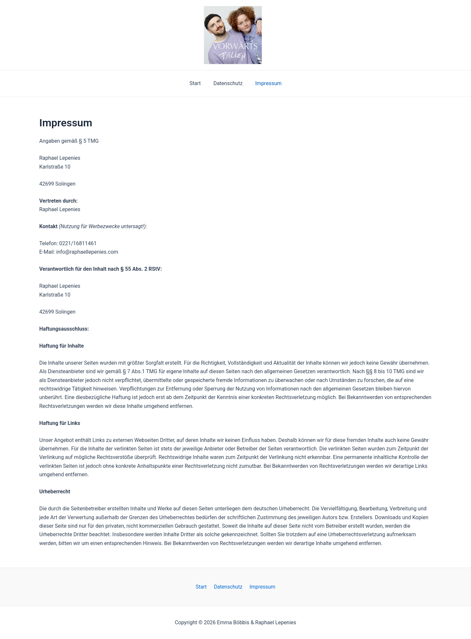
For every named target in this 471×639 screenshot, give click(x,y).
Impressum (266, 83)
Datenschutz (227, 83)
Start (197, 83)
